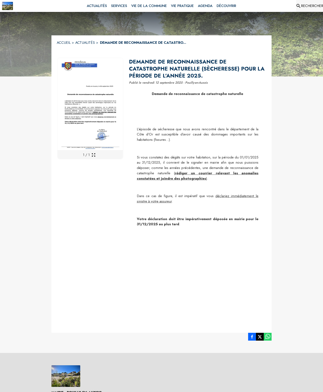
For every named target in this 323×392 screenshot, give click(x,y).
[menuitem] (97, 6)
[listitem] (252, 337)
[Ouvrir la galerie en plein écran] (93, 155)
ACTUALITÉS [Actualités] (85, 42)
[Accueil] (7, 6)
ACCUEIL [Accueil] (64, 42)
